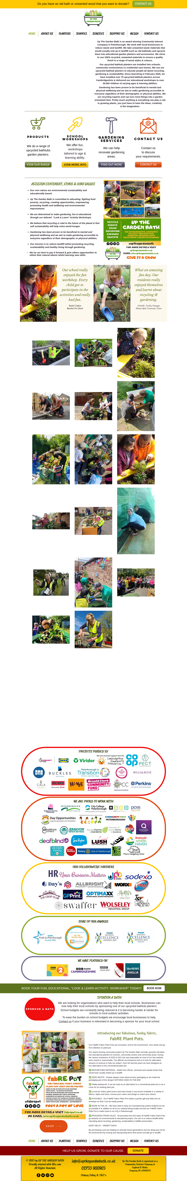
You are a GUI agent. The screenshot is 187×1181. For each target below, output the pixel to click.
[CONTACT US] (143, 4)
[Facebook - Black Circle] (38, 1175)
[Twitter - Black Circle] (43, 1175)
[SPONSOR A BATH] (40, 1009)
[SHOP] (54, 1126)
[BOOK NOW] (154, 988)
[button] (57, 75)
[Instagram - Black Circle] (47, 1175)
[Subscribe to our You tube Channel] (52, 1175)
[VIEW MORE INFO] (75, 164)
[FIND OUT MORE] (111, 164)
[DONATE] (138, 1151)
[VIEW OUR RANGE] (38, 164)
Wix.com (56, 1164)
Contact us (65, 1021)
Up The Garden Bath (131, 1052)
